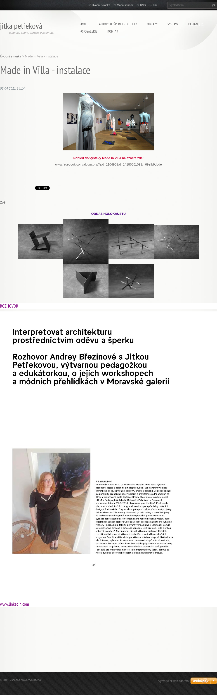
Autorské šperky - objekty (118, 24)
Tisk (154, 5)
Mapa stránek (125, 5)
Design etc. (196, 24)
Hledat (212, 5)
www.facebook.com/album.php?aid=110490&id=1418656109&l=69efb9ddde (108, 164)
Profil (84, 24)
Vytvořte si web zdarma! (173, 681)
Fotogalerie (88, 31)
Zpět (3, 202)
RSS (143, 5)
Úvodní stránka (101, 5)
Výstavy (172, 24)
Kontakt (113, 31)
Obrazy (152, 24)
